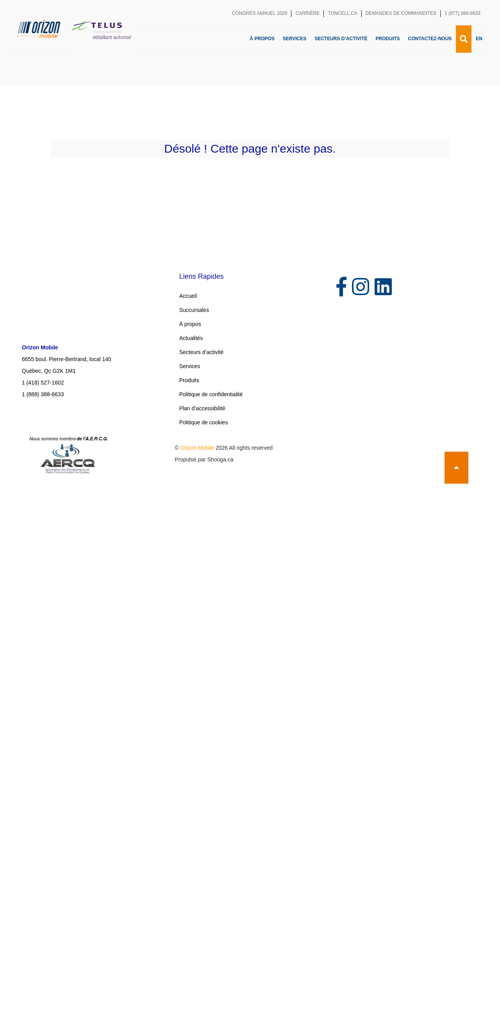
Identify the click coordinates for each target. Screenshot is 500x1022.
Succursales (194, 310)
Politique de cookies (203, 422)
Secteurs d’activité (340, 38)
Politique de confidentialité (211, 394)
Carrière (307, 13)
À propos (262, 38)
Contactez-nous (430, 38)
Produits (388, 38)
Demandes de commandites (401, 13)
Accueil (188, 296)
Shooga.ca (220, 459)
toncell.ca (342, 13)
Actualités (191, 338)
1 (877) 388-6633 (462, 13)
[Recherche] (463, 39)
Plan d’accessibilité (202, 408)
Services (294, 38)
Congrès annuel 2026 (260, 13)
